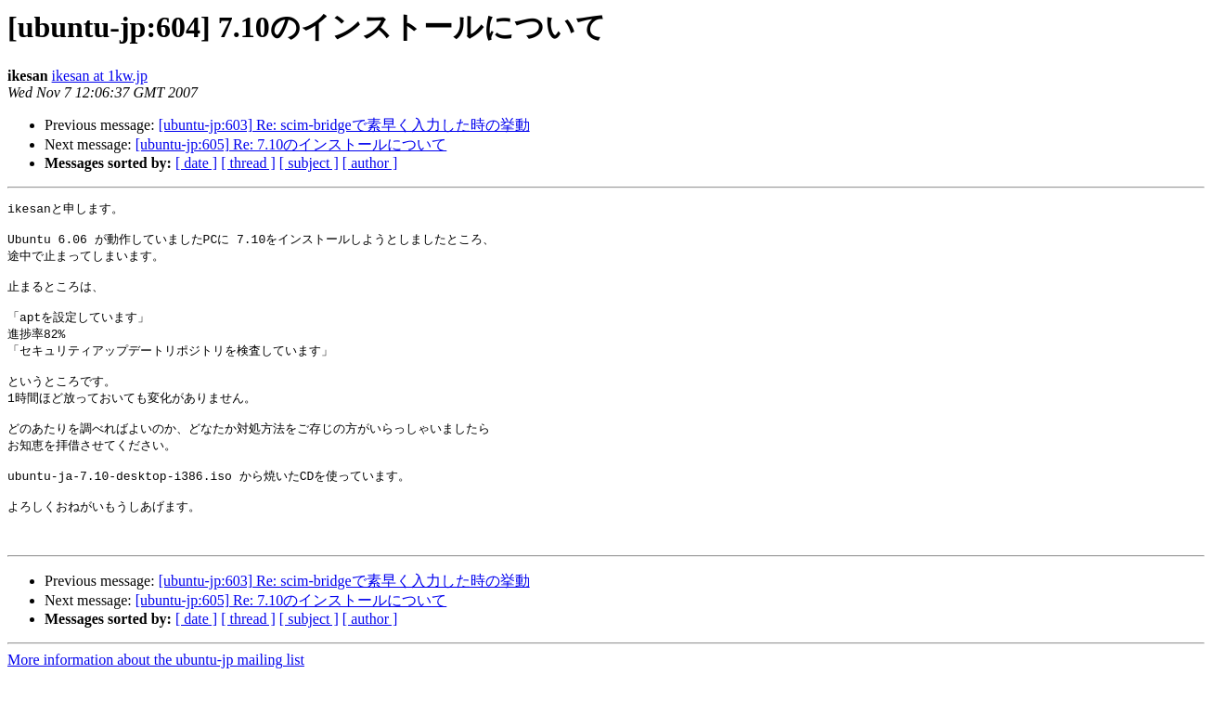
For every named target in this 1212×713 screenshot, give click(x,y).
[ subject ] (309, 163)
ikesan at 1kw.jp (100, 76)
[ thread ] (248, 163)
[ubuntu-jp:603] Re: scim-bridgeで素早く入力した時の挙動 (344, 125)
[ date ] (196, 163)
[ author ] (370, 163)
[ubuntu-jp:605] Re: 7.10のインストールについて (291, 144)
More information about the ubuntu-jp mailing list (155, 697)
